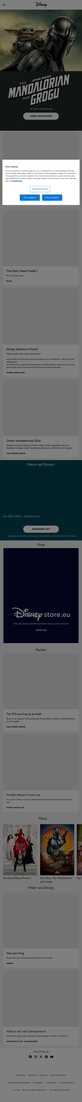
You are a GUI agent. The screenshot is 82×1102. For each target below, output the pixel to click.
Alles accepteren (52, 198)
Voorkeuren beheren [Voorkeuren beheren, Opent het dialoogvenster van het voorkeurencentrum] (40, 189)
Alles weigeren (30, 198)
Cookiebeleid (17, 181)
